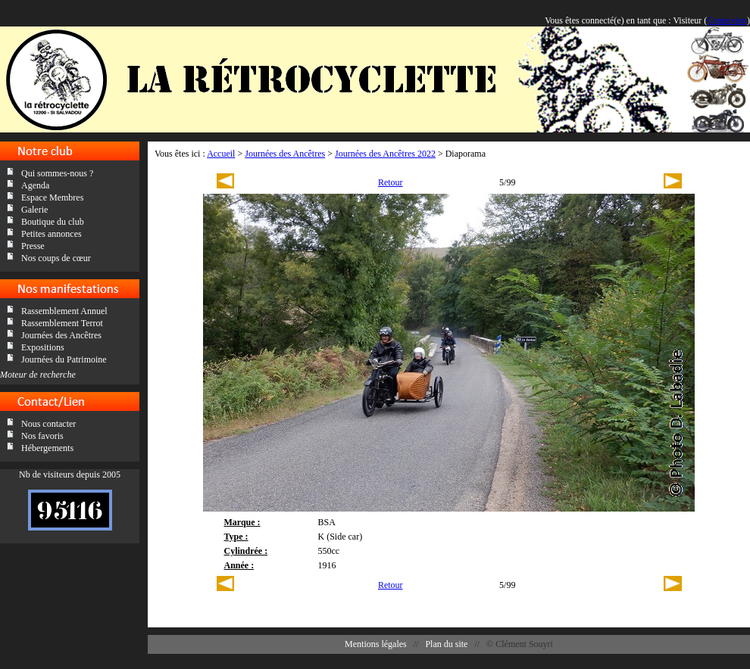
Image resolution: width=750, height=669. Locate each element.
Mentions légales (376, 644)
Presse (33, 246)
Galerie (34, 209)
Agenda (35, 185)
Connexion (727, 20)
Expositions (42, 347)
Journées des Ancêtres (61, 335)
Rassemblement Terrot (62, 323)
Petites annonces (51, 234)
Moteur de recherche (38, 374)
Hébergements (47, 448)
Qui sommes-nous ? (57, 173)
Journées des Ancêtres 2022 (385, 153)
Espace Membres (52, 197)
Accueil (221, 153)
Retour (390, 182)
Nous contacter (48, 424)
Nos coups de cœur (56, 258)
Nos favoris (42, 436)
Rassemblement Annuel (64, 311)
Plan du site (446, 644)
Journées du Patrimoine (64, 359)
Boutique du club (52, 221)
